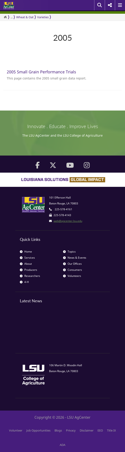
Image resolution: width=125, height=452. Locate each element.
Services (27, 258)
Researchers (30, 276)
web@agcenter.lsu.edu (68, 221)
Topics (69, 251)
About (26, 264)
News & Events (74, 258)
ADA (62, 445)
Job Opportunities (38, 430)
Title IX (111, 430)
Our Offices (72, 264)
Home (26, 251)
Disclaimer (86, 430)
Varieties (43, 17)
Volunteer (15, 430)
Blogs (58, 430)
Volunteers (72, 276)
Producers (28, 270)
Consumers (72, 270)
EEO (100, 430)
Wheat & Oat (25, 17)
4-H (24, 282)
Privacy (71, 430)
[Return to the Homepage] (5, 17)
